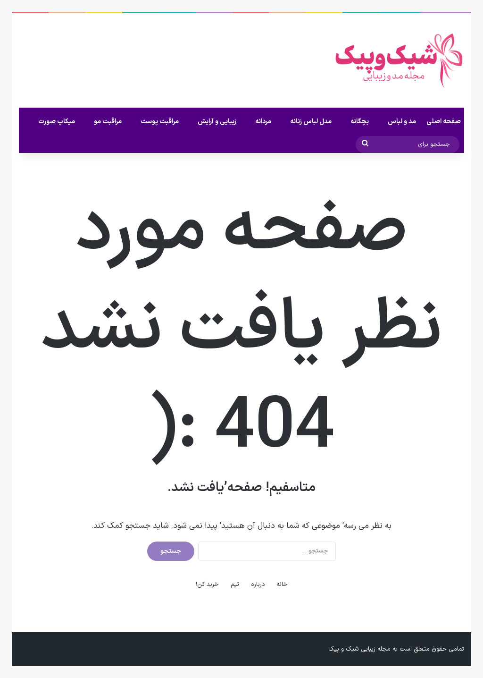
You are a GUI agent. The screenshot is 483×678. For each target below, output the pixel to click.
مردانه (263, 122)
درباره (258, 584)
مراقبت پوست (160, 122)
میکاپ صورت (56, 122)
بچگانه (359, 122)
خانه (282, 584)
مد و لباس (402, 122)
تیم (235, 584)
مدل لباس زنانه (311, 122)
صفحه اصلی (443, 122)
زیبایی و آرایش (217, 122)
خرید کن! (207, 584)
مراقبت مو (108, 122)
